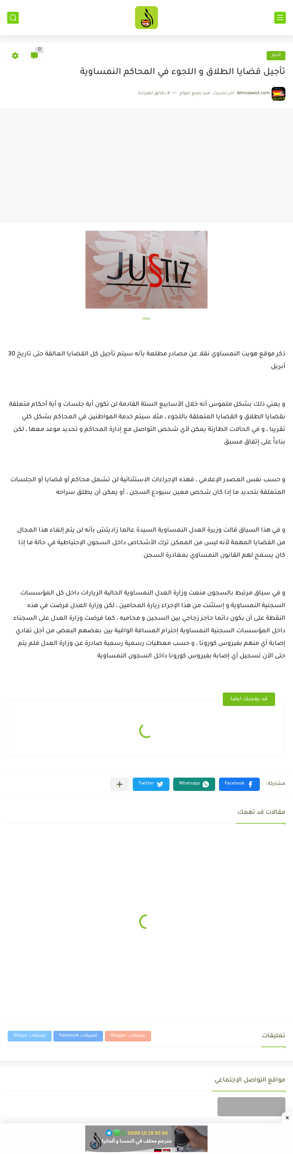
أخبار (276, 55)
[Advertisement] (146, 166)
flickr (146, 319)
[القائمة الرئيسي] (280, 18)
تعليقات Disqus (29, 1035)
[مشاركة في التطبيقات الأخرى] (119, 784)
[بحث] (13, 18)
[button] (239, 784)
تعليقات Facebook (78, 1035)
